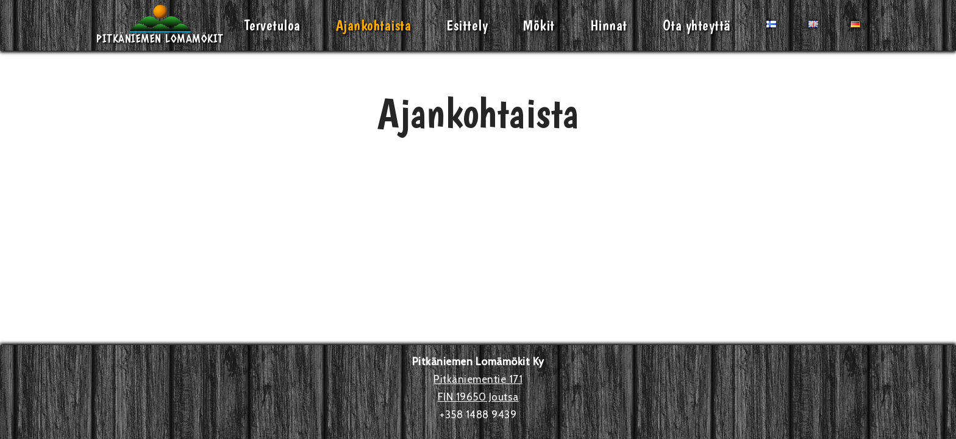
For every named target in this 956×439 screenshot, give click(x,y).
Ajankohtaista (374, 25)
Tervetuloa (272, 25)
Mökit (539, 25)
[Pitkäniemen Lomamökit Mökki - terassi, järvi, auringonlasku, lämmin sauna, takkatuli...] (160, 25)
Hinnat (608, 25)
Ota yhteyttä (697, 25)
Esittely (467, 25)
